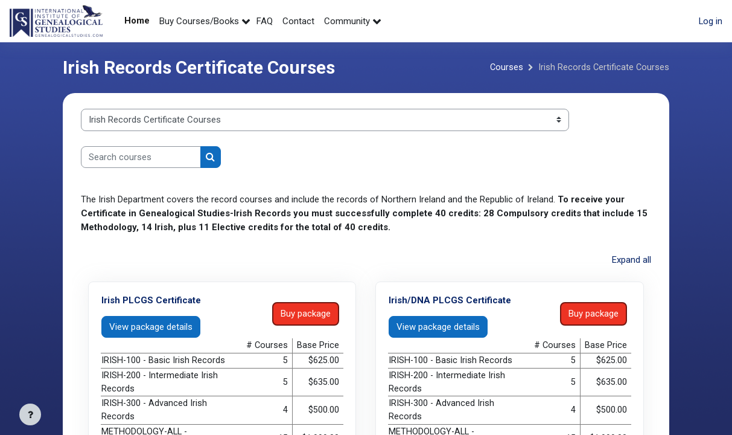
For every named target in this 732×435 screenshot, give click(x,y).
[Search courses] (141, 157)
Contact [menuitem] (298, 21)
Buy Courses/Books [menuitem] (199, 21)
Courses (505, 67)
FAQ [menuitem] (264, 21)
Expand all (631, 259)
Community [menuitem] (347, 21)
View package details (151, 325)
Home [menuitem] (137, 20)
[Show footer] (30, 414)
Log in (710, 21)
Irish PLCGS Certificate (151, 299)
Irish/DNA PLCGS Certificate (450, 299)
